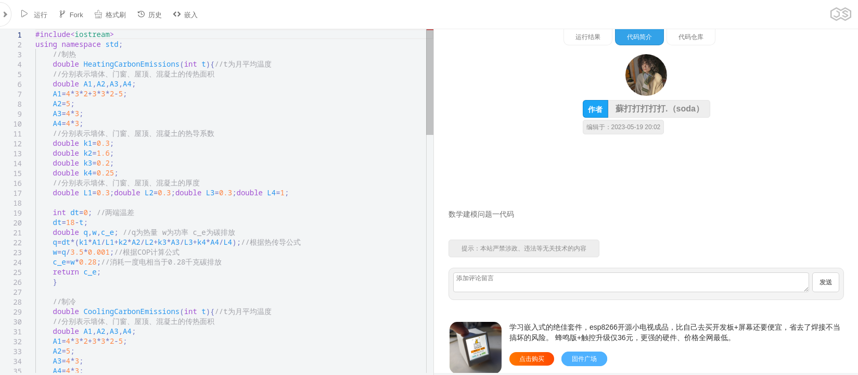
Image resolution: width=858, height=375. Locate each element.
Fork (70, 14)
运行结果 (696, 37)
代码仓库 (799, 37)
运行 (33, 14)
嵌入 (185, 14)
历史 (149, 14)
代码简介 (747, 37)
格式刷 (110, 14)
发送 (825, 282)
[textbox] (35, 29)
